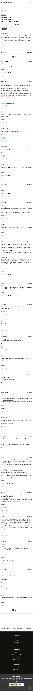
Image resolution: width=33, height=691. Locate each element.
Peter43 (5, 417)
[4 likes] (7, 560)
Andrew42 (5, 61)
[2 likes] (6, 175)
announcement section (8, 400)
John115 (5, 146)
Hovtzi (4, 492)
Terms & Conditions (6, 628)
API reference (16, 657)
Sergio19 (5, 569)
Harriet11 (5, 241)
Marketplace (16, 669)
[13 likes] (7, 103)
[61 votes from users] (4, 28)
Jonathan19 (5, 33)
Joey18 (4, 541)
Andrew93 (5, 128)
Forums (16, 652)
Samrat (5, 224)
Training (16, 640)
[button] (1, 3)
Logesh (5, 374)
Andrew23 (5, 336)
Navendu (5, 356)
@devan (3, 544)
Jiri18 (4, 283)
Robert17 (5, 595)
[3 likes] (7, 138)
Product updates (16, 659)
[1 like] (6, 72)
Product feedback (6, 10)
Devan (4, 392)
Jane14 (4, 457)
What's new (16, 667)
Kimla (4, 304)
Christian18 (5, 321)
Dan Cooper (6, 81)
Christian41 (5, 164)
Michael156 (5, 516)
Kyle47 (4, 202)
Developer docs (16, 654)
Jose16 (4, 436)
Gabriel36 (5, 112)
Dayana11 (5, 184)
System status (17, 642)
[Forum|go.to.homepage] (9, 3)
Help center (16, 637)
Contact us (16, 645)
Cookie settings (15, 628)
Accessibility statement (25, 628)
